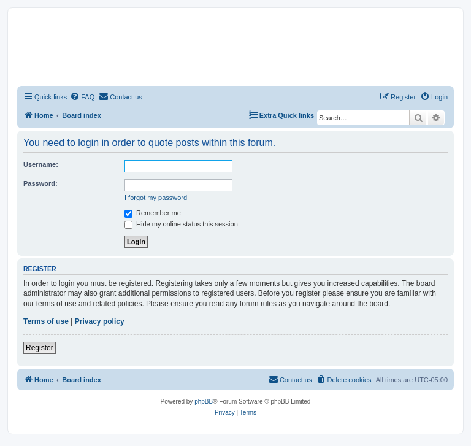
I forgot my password (155, 197)
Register (39, 348)
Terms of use (46, 321)
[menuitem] (82, 97)
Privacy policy (99, 321)
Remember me (152, 213)
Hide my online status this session (181, 224)
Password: (40, 183)
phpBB (203, 401)
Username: (40, 164)
